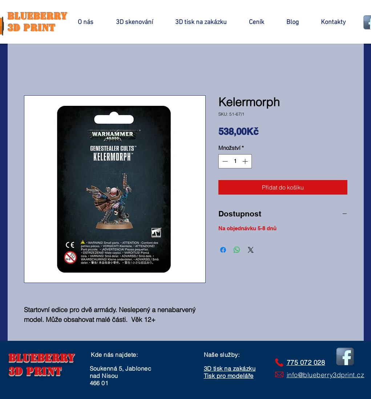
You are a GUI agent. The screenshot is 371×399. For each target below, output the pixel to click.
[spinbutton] (235, 161)
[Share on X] (250, 250)
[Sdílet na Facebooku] (223, 250)
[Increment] (246, 161)
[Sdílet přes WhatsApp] (237, 250)
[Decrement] (224, 161)
